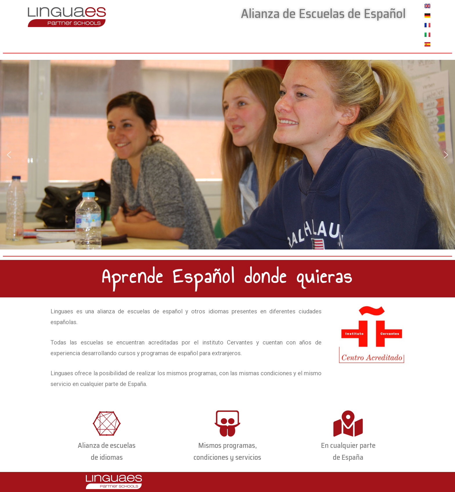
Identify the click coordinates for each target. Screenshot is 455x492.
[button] (9, 154)
